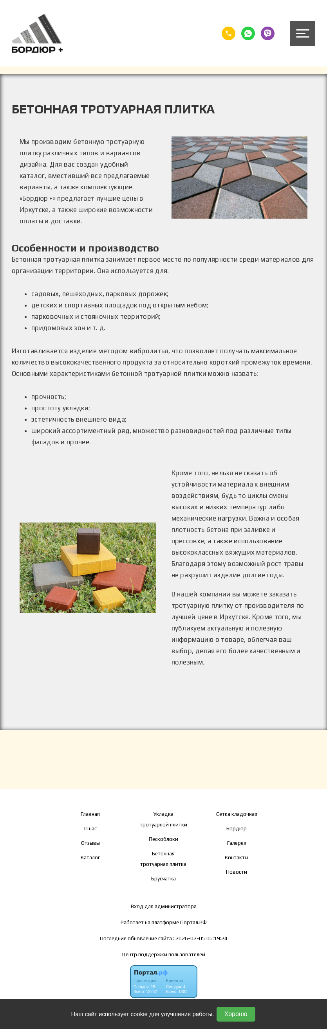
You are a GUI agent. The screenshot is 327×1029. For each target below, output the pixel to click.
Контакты (236, 857)
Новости (236, 872)
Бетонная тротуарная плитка (163, 858)
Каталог (90, 857)
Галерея (236, 843)
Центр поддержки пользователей (163, 954)
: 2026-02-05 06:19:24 (200, 938)
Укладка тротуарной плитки (163, 819)
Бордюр (236, 828)
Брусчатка (163, 878)
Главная (90, 814)
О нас (90, 828)
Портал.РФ (193, 922)
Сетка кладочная (236, 814)
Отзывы (90, 843)
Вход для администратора (164, 906)
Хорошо (236, 1014)
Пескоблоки (163, 839)
